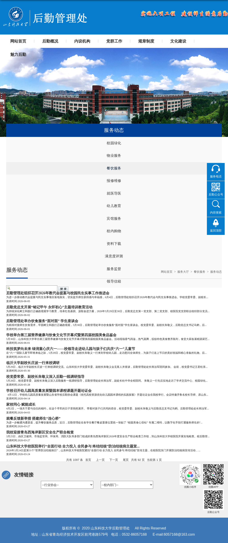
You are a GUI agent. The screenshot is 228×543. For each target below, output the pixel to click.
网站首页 (163, 271)
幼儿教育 (114, 210)
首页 (88, 460)
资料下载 (114, 250)
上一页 (100, 460)
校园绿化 (114, 143)
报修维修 (114, 183)
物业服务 (114, 157)
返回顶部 (216, 230)
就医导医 (114, 197)
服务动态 (215, 271)
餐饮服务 (114, 170)
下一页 (113, 460)
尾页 (126, 460)
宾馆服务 (114, 224)
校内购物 (114, 237)
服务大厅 (181, 271)
